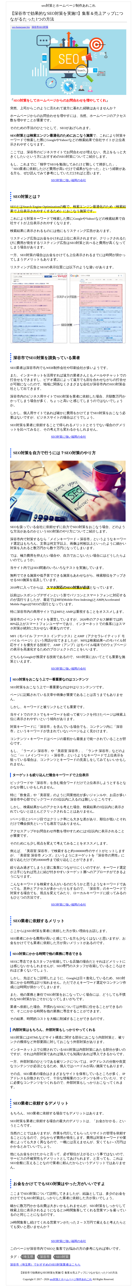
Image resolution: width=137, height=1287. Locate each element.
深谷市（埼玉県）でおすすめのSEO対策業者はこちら (45, 1264)
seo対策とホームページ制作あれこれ (71, 1279)
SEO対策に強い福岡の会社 (68, 180)
